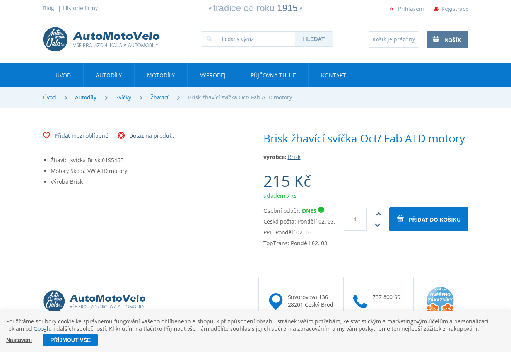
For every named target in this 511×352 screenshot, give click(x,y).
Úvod (63, 75)
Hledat (314, 39)
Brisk (294, 157)
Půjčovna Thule (273, 75)
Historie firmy (80, 8)
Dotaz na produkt (146, 136)
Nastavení (19, 340)
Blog (48, 8)
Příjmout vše (70, 340)
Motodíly (161, 75)
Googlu (43, 328)
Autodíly (109, 75)
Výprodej (213, 75)
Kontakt (333, 75)
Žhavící (159, 97)
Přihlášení (411, 8)
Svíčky (123, 97)
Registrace (454, 8)
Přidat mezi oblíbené (75, 136)
